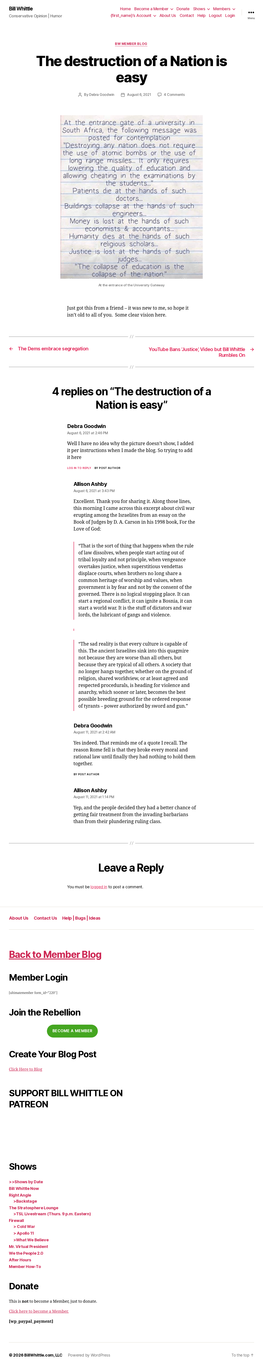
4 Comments (174, 95)
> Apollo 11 (23, 1234)
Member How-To (25, 1268)
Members (222, 9)
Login (230, 15)
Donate (183, 9)
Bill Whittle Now (24, 1189)
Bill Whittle (21, 9)
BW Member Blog (131, 44)
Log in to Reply (79, 469)
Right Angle (20, 1196)
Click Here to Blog (25, 1070)
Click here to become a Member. (39, 1312)
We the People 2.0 (26, 1254)
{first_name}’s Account (130, 15)
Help (201, 15)
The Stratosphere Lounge (33, 1209)
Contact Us (46, 919)
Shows (199, 9)
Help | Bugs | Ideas (84, 919)
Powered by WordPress (89, 1356)
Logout (215, 15)
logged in (98, 888)
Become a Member (151, 9)
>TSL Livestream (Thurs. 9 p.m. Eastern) (52, 1215)
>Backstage (25, 1202)
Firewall (16, 1222)
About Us (167, 15)
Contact (187, 15)
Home (125, 9)
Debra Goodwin (101, 95)
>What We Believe (31, 1241)
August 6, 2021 (139, 95)
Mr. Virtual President (28, 1248)
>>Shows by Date (26, 1183)
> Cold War (24, 1228)
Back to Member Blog (60, 955)
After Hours (20, 1261)
